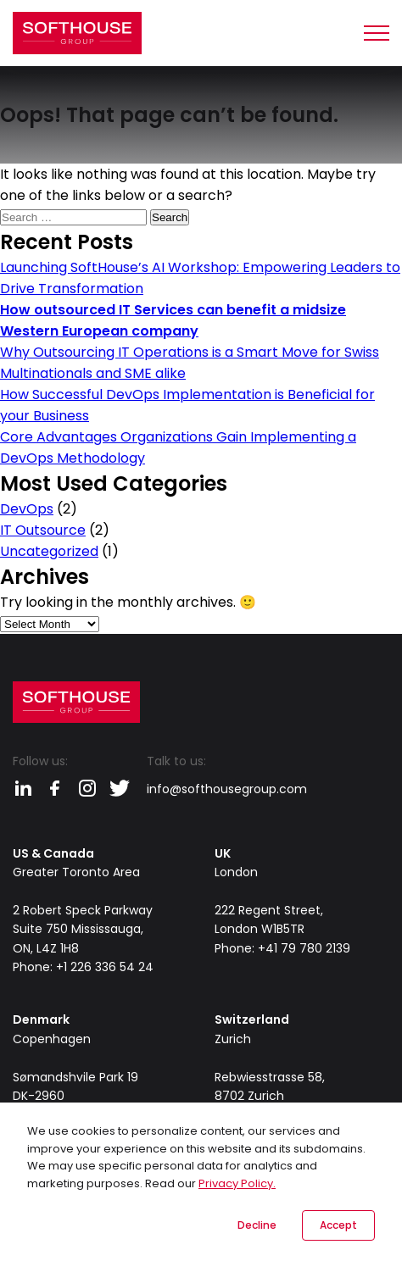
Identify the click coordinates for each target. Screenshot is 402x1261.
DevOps (26, 509)
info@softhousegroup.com (227, 788)
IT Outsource (43, 530)
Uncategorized (49, 551)
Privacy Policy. (237, 1183)
